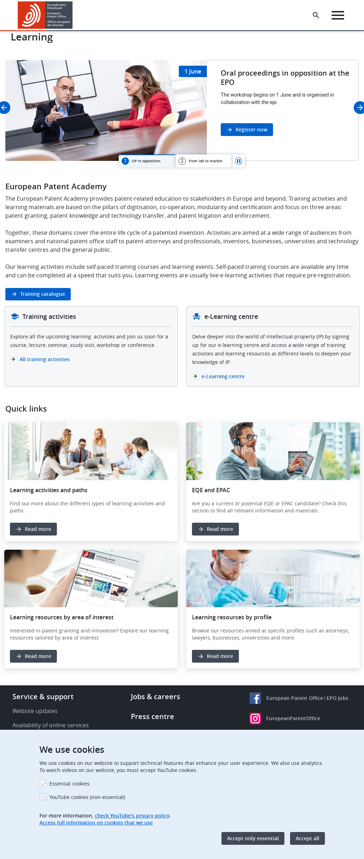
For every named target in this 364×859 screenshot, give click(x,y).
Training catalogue (42, 293)
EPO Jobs (337, 698)
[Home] (45, 15)
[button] (74, 15)
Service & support (43, 696)
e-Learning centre (223, 376)
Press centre (152, 716)
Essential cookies (69, 783)
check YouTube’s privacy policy (132, 815)
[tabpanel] (182, 110)
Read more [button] (38, 529)
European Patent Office (294, 698)
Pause (238, 160)
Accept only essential (253, 838)
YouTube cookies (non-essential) (87, 797)
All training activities (45, 359)
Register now (251, 129)
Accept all (307, 838)
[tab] (147, 160)
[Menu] (338, 15)
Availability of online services (50, 725)
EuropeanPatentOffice (293, 718)
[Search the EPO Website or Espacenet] (316, 15)
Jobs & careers (155, 696)
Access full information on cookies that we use (96, 822)
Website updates (35, 711)
